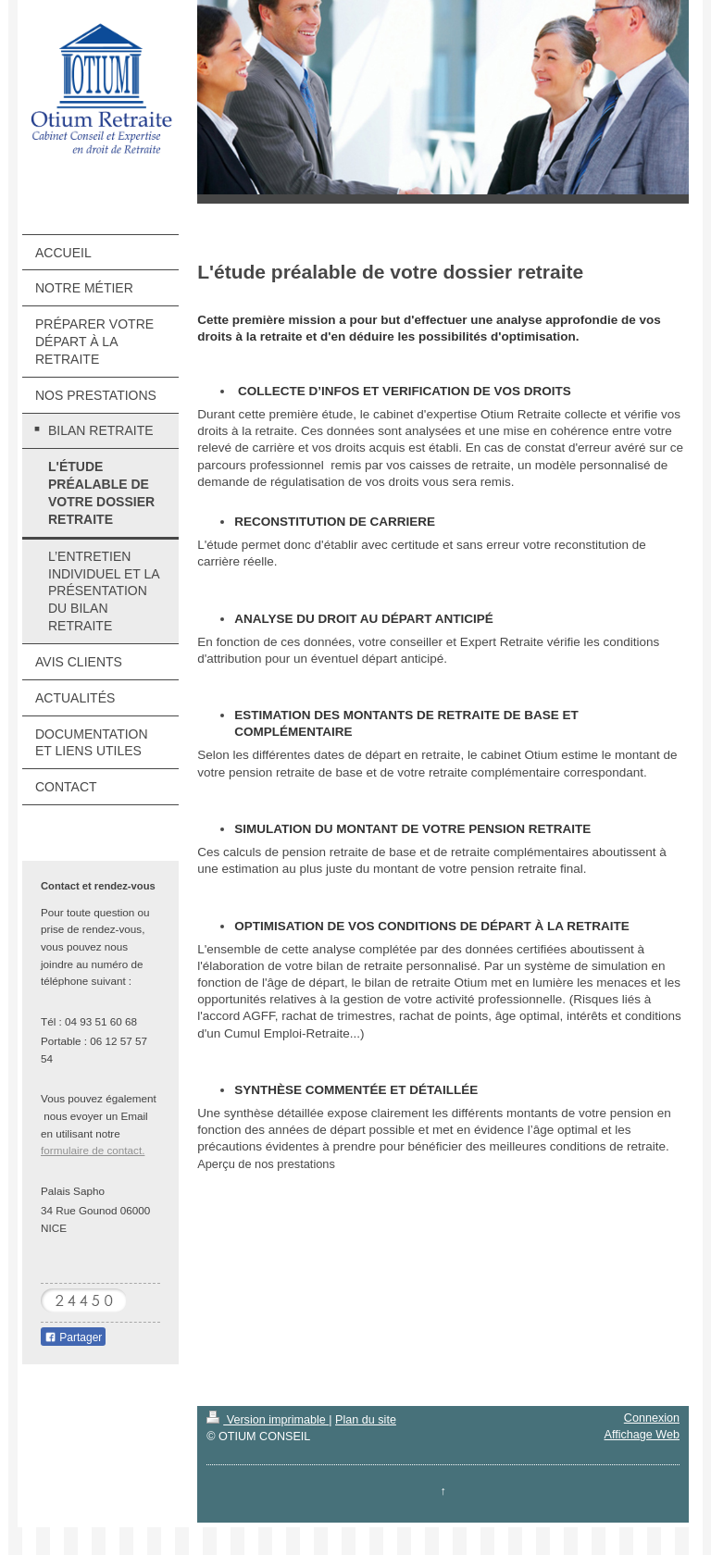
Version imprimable (267, 1419)
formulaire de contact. (92, 1150)
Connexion (652, 1418)
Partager (73, 1337)
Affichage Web (642, 1434)
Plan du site (365, 1419)
